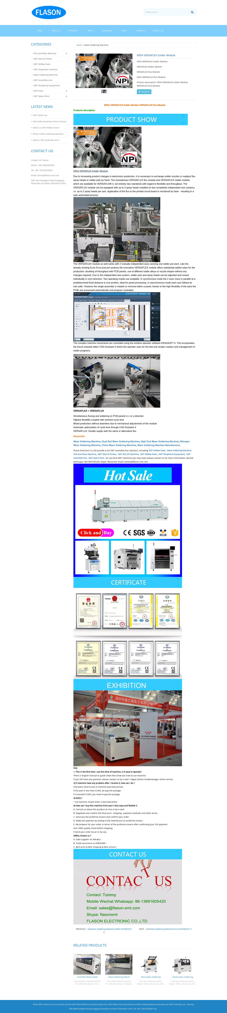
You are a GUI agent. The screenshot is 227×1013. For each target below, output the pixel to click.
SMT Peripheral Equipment (172, 454)
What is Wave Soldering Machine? (48, 134)
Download (107, 30)
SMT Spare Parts (96, 458)
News (90, 30)
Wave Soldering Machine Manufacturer (158, 445)
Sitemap (190, 1004)
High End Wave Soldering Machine (160, 441)
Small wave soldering (182, 977)
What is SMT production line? (46, 140)
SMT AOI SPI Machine (128, 454)
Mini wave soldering (151, 977)
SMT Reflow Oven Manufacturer (122, 1004)
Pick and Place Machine (84, 454)
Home (39, 30)
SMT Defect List (40, 115)
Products (73, 30)
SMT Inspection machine (45, 69)
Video (124, 30)
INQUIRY (144, 91)
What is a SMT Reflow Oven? (46, 128)
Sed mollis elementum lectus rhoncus (49, 121)
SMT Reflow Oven (157, 450)
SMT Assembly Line (43, 80)
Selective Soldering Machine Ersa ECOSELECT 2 (169, 929)
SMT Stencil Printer (107, 454)
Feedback (141, 30)
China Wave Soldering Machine (119, 445)
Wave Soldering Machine (87, 441)
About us (56, 30)
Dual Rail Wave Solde (87, 977)
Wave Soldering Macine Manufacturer (152, 1004)
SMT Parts (38, 90)
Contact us (157, 30)
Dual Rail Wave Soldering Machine (121, 441)
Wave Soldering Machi (119, 977)
